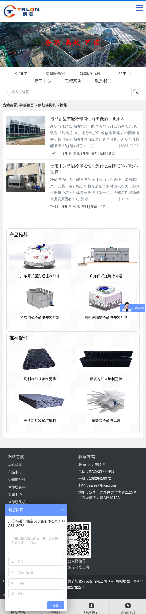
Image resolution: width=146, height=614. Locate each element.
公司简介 (23, 73)
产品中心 (122, 73)
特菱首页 (26, 105)
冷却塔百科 (90, 73)
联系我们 (103, 81)
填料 (94, 153)
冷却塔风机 (17, 502)
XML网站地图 (119, 581)
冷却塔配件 (56, 73)
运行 (102, 207)
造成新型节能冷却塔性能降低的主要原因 (87, 119)
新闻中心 (43, 81)
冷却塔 (66, 153)
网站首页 (15, 465)
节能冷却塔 (81, 153)
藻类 (112, 153)
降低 (94, 207)
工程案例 (73, 81)
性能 (103, 153)
